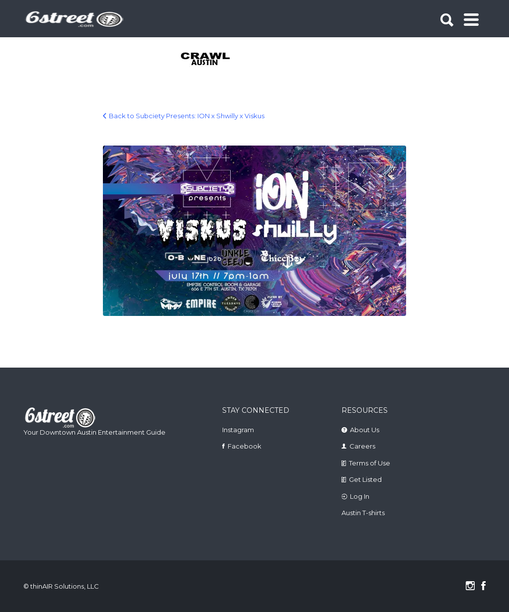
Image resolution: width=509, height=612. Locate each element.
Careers (362, 446)
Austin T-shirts (363, 513)
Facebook (244, 446)
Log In (359, 496)
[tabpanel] (206, 59)
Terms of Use (369, 463)
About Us (364, 430)
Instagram (238, 430)
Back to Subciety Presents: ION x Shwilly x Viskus (186, 116)
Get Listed (365, 479)
